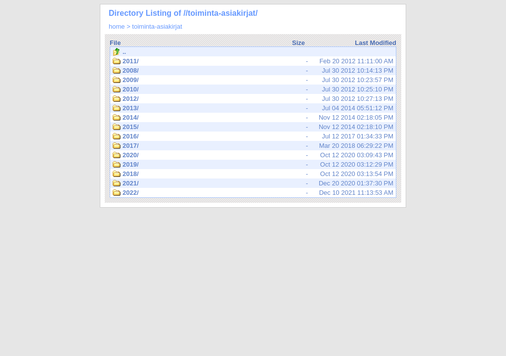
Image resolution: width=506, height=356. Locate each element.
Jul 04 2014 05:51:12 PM (253, 108)
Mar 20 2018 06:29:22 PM (253, 146)
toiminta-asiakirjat (157, 26)
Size (298, 42)
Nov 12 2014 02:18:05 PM (253, 118)
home (117, 26)
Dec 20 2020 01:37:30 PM (253, 183)
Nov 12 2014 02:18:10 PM (253, 127)
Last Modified (375, 42)
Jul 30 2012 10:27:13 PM (253, 99)
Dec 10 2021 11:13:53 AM (253, 193)
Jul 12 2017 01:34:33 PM (253, 136)
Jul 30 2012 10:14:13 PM (253, 71)
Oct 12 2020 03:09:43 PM (253, 155)
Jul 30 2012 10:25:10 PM (253, 89)
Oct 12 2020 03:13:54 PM (253, 174)
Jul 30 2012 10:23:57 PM (253, 80)
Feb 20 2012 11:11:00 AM (253, 61)
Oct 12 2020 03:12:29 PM (253, 165)
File (115, 42)
